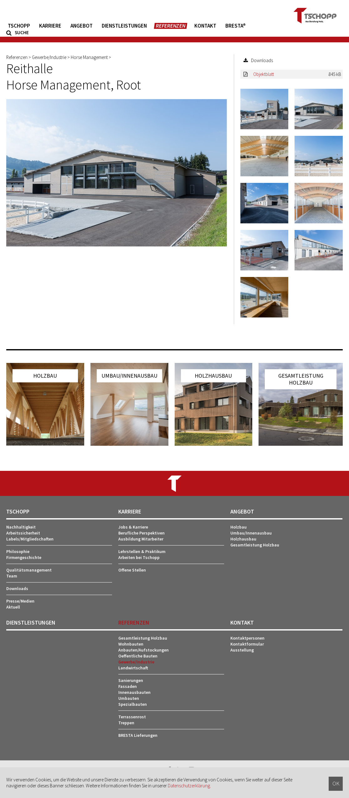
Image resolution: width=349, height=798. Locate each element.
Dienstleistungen (124, 26)
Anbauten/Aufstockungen (143, 650)
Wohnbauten (130, 644)
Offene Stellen (132, 570)
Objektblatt (263, 74)
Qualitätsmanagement (29, 570)
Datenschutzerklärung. (189, 786)
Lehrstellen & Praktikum (142, 551)
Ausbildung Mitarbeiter (140, 539)
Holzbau (238, 527)
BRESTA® (235, 26)
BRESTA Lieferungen (137, 735)
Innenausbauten (134, 692)
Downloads (17, 588)
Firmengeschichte (23, 557)
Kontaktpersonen (247, 638)
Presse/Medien (20, 601)
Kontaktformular (247, 644)
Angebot (81, 26)
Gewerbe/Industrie (136, 662)
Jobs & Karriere (133, 527)
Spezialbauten (132, 704)
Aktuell (13, 607)
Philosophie (17, 551)
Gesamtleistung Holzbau (254, 545)
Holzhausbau (243, 539)
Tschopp (19, 26)
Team (11, 576)
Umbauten (128, 698)
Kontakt (205, 26)
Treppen (126, 723)
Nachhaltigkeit (21, 527)
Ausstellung (242, 650)
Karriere (50, 26)
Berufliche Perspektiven (141, 533)
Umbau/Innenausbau (251, 533)
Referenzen (171, 26)
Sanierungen (130, 680)
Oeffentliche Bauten (137, 656)
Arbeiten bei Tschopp (139, 557)
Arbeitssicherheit (23, 533)
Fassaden (127, 686)
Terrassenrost (132, 717)
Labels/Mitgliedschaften (30, 539)
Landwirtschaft (133, 668)
